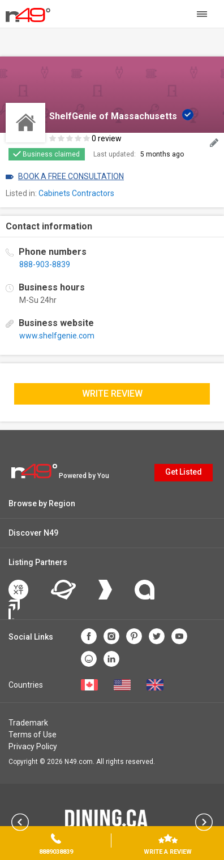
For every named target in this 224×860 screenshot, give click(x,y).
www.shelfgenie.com (56, 335)
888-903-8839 (44, 264)
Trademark (28, 722)
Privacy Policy (32, 746)
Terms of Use (32, 734)
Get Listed (183, 471)
